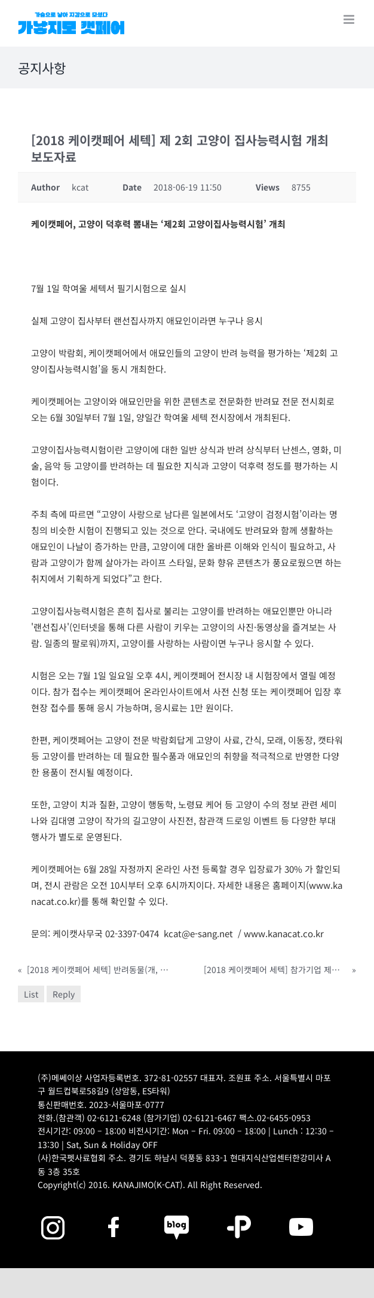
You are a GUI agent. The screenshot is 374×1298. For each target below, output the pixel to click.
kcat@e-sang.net (198, 933)
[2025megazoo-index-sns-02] (52, 1213)
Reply (64, 994)
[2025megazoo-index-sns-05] (177, 1213)
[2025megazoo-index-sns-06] (239, 1213)
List (31, 994)
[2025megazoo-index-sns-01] (115, 1213)
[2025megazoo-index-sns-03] (301, 1213)
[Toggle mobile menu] (350, 19)
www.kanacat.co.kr (284, 933)
